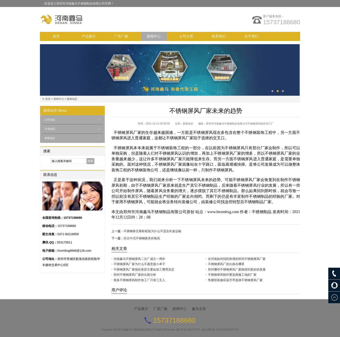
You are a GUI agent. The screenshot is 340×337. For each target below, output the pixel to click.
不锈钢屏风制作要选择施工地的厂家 (232, 274)
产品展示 (89, 36)
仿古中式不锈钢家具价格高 (142, 238)
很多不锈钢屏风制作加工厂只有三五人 (139, 280)
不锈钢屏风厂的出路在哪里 (226, 264)
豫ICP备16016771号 (188, 329)
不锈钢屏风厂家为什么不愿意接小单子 (139, 264)
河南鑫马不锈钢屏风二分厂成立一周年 (139, 259)
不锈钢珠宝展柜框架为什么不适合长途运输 (152, 231)
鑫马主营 (199, 309)
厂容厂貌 (121, 36)
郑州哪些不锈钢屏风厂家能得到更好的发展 (237, 269)
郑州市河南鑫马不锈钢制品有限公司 (134, 329)
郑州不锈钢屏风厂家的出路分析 (135, 274)
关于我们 (251, 36)
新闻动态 (72, 98)
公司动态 (50, 119)
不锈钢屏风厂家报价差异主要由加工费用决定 (144, 269)
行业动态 (50, 128)
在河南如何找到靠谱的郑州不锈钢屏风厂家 (237, 259)
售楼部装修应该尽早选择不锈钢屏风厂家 (235, 280)
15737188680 (281, 22)
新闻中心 (154, 36)
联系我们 (219, 36)
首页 (56, 36)
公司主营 (186, 36)
